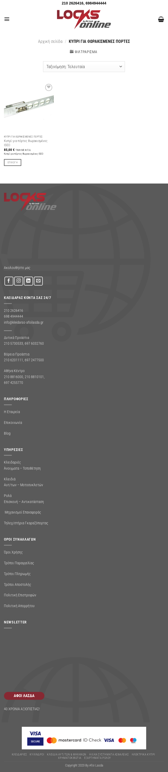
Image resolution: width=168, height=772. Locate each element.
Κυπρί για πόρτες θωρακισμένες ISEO (26, 143)
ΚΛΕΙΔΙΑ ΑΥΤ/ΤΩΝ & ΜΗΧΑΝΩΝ (66, 754)
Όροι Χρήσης (13, 552)
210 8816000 (13, 377)
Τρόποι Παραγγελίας (19, 563)
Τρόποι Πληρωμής (17, 574)
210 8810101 (34, 377)
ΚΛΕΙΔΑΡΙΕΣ (19, 754)
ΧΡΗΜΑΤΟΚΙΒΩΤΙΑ (69, 758)
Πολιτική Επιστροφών (20, 595)
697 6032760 (34, 343)
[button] (6, 19)
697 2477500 (34, 360)
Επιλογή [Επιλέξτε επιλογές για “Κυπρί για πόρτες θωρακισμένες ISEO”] (13, 162)
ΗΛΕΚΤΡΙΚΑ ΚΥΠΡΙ (143, 754)
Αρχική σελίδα (50, 41)
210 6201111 (13, 360)
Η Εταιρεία (12, 412)
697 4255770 (13, 382)
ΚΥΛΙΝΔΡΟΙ (37, 754)
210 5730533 (13, 343)
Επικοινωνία (13, 422)
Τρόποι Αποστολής (17, 584)
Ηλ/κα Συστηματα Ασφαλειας (109, 754)
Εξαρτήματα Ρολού (97, 758)
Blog (7, 433)
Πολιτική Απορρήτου (19, 606)
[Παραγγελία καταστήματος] (84, 66)
